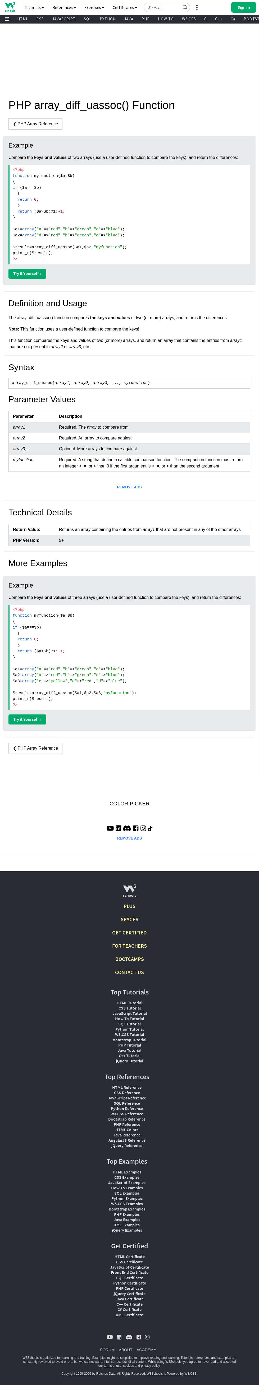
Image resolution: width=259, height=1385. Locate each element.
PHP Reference (127, 1124)
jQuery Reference (126, 1145)
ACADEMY (146, 1349)
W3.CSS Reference (127, 1113)
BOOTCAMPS (129, 959)
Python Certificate (129, 1283)
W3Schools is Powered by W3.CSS (172, 1373)
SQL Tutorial (129, 1023)
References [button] (64, 7)
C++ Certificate (129, 1304)
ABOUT (126, 1349)
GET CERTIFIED (129, 932)
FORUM (107, 1349)
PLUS (129, 906)
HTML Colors (126, 1129)
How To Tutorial (129, 1018)
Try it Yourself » (27, 273)
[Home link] (10, 7)
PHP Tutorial (129, 1045)
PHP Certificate (129, 1288)
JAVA (128, 18)
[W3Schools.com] (129, 892)
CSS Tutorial (130, 1008)
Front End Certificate (129, 1272)
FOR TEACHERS (129, 945)
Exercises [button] (94, 7)
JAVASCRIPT (64, 18)
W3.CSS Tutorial (129, 1034)
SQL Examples (127, 1193)
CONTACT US (129, 972)
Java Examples (127, 1219)
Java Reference (126, 1135)
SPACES (129, 919)
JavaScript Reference (127, 1097)
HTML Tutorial (129, 1002)
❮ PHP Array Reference (35, 124)
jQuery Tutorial (129, 1060)
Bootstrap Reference (127, 1119)
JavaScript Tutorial (129, 1013)
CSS (40, 18)
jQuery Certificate (130, 1293)
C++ (218, 18)
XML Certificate (129, 1314)
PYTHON (108, 18)
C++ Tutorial (129, 1055)
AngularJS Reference (127, 1140)
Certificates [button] (125, 7)
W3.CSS (189, 18)
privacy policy (150, 1366)
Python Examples (127, 1198)
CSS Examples (126, 1177)
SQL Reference (127, 1103)
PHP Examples (127, 1214)
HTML (22, 18)
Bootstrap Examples (127, 1209)
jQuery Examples (127, 1230)
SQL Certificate (129, 1277)
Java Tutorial (129, 1050)
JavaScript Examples (127, 1182)
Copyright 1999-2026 (76, 1373)
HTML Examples (127, 1172)
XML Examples (127, 1224)
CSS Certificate (129, 1261)
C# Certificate (129, 1309)
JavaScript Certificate (129, 1267)
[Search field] (167, 7)
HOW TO (166, 18)
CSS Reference (127, 1092)
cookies (128, 1366)
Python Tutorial (129, 1029)
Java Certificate (130, 1298)
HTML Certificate (130, 1256)
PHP (146, 18)
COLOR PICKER (129, 803)
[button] (185, 7)
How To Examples (127, 1187)
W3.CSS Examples (127, 1203)
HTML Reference (127, 1087)
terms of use (112, 1366)
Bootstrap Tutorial (129, 1039)
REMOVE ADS (129, 487)
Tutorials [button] (34, 7)
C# (233, 18)
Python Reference (127, 1108)
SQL (88, 18)
